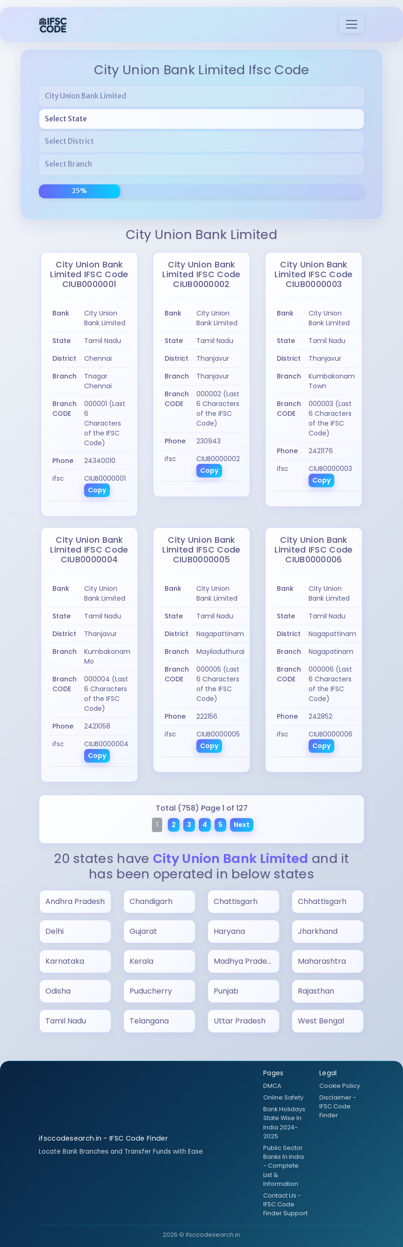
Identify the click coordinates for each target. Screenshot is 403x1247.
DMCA (272, 1086)
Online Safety (283, 1097)
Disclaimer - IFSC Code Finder (337, 1106)
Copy (97, 490)
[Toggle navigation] (351, 24)
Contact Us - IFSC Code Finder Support (285, 1204)
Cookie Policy (339, 1086)
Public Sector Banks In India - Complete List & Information (283, 1166)
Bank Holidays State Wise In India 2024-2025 (284, 1122)
